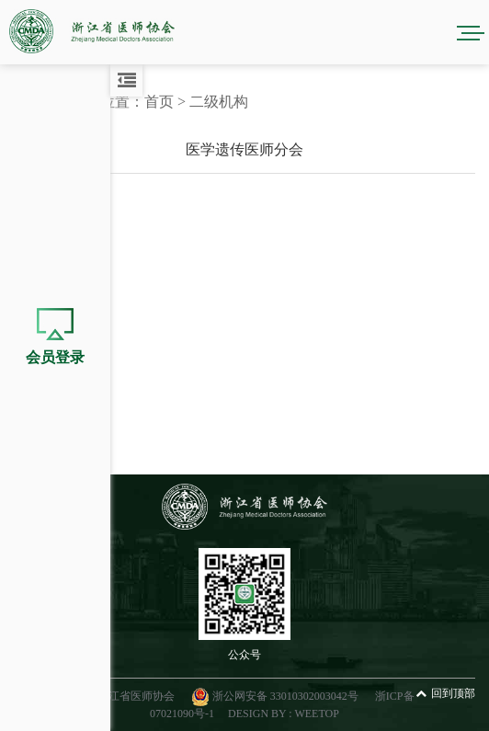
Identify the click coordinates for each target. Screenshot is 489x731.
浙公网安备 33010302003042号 (276, 696)
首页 (159, 101)
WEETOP (316, 713)
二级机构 (218, 101)
